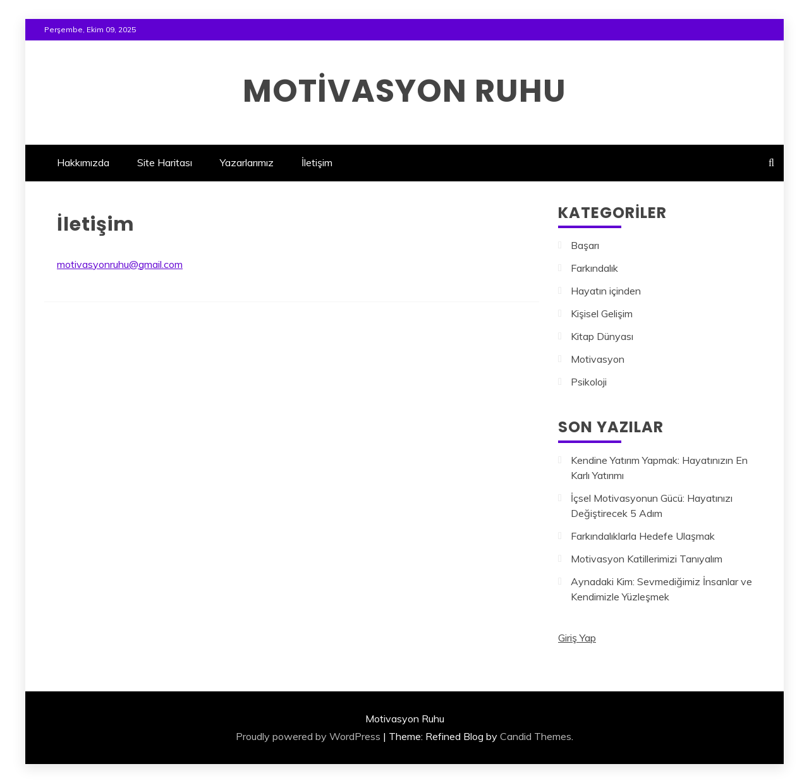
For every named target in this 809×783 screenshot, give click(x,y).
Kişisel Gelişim (602, 313)
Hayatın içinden (606, 290)
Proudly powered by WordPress (308, 736)
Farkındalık (594, 268)
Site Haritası (164, 162)
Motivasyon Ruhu (404, 91)
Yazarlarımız (247, 162)
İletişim (316, 162)
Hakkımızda (83, 162)
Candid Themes (535, 736)
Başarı (585, 245)
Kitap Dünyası (602, 336)
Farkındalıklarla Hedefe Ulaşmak (643, 536)
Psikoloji (589, 381)
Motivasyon (597, 359)
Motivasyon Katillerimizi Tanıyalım (646, 558)
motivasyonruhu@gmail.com (120, 264)
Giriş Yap (577, 637)
